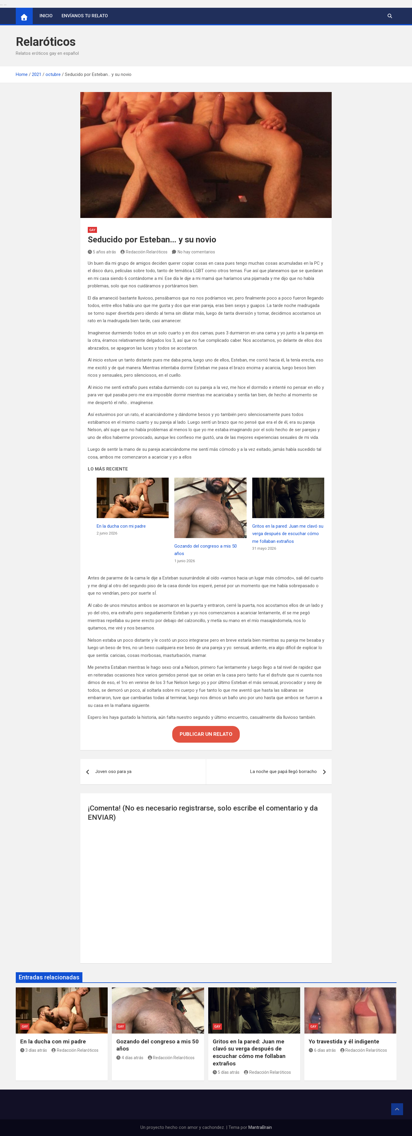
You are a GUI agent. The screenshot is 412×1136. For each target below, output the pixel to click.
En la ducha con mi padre (121, 526)
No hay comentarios (196, 252)
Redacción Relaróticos (143, 252)
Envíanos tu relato (85, 15)
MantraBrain (260, 1127)
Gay (92, 230)
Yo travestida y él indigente (344, 1041)
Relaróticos (46, 42)
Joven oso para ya (113, 771)
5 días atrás (226, 1072)
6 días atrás (322, 1050)
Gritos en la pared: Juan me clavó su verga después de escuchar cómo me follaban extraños (287, 533)
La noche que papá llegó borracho (283, 771)
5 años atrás (102, 252)
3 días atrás (33, 1050)
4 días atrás (129, 1057)
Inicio (46, 15)
